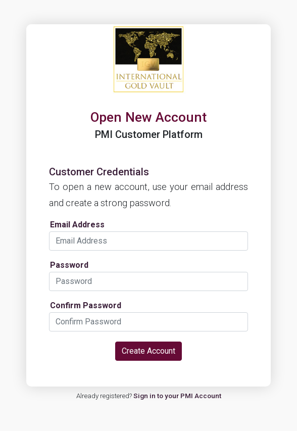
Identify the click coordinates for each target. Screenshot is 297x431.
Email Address (77, 225)
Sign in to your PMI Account (177, 396)
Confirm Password (85, 306)
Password (69, 265)
